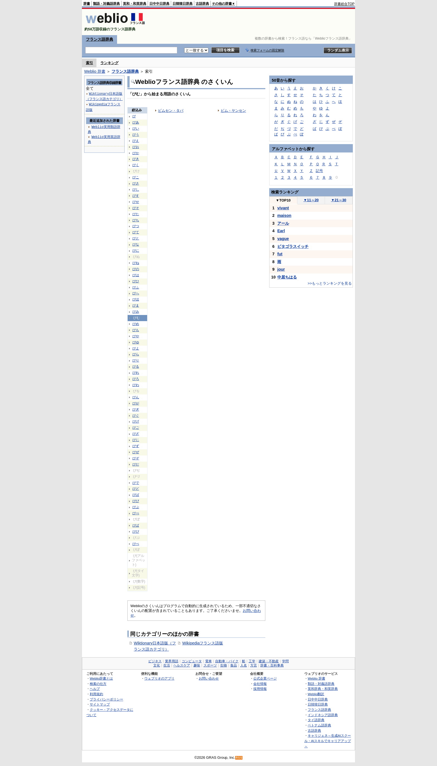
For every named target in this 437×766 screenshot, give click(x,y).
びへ (135, 293)
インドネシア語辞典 (323, 715)
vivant (283, 208)
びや (135, 336)
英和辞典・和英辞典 (323, 688)
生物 (223, 665)
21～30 (338, 200)
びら (135, 354)
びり (135, 360)
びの (135, 269)
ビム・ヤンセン (233, 110)
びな (135, 244)
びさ (135, 183)
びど (135, 489)
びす (135, 196)
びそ (135, 208)
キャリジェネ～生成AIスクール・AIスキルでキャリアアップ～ (327, 741)
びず (135, 446)
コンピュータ (192, 661)
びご (135, 428)
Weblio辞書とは (101, 678)
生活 (166, 665)
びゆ (135, 342)
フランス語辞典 (99, 39)
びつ (135, 226)
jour (281, 269)
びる (135, 367)
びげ (135, 421)
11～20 (311, 200)
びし (135, 190)
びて (135, 232)
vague (283, 238)
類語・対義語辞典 (106, 3)
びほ (135, 299)
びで (135, 483)
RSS (239, 757)
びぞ (135, 458)
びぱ (135, 525)
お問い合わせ (209, 678)
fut (279, 254)
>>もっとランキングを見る (330, 283)
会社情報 (260, 683)
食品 (233, 665)
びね (135, 263)
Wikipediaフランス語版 (202, 643)
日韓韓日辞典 (183, 3)
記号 (319, 171)
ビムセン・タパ (170, 110)
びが (135, 403)
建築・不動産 (269, 661)
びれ (135, 373)
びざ (135, 434)
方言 (253, 665)
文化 (156, 665)
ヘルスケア (181, 665)
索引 (89, 63)
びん (135, 397)
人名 (243, 665)
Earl (281, 231)
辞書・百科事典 (272, 665)
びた (135, 214)
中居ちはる (287, 277)
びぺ (135, 544)
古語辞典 (202, 3)
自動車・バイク (227, 661)
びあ (135, 122)
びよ (135, 348)
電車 (208, 661)
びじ (135, 440)
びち (135, 220)
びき (135, 159)
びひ (135, 281)
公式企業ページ (265, 678)
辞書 (86, 3)
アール (283, 223)
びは (135, 275)
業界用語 (171, 661)
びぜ (135, 452)
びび (135, 501)
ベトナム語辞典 (319, 725)
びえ (135, 141)
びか (135, 153)
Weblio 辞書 (94, 71)
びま (135, 305)
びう (135, 135)
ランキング (109, 63)
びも (135, 330)
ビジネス (155, 661)
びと (135, 238)
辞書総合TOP (344, 4)
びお (135, 147)
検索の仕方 (98, 683)
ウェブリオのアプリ (159, 678)
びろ (135, 379)
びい (135, 128)
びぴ (135, 532)
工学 (252, 661)
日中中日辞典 (159, 3)
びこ (135, 177)
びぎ (135, 409)
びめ (135, 324)
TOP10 (283, 200)
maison (284, 215)
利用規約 (96, 694)
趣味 (196, 665)
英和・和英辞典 (134, 3)
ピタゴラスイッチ (293, 246)
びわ (135, 385)
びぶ (135, 507)
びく (135, 165)
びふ (135, 287)
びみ (135, 312)
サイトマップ (100, 704)
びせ (135, 202)
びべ (135, 513)
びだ (135, 464)
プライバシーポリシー (106, 699)
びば (135, 495)
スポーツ (210, 665)
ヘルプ (95, 688)
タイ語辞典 (316, 720)
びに (135, 251)
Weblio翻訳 (316, 694)
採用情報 (260, 688)
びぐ (135, 416)
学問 (285, 661)
